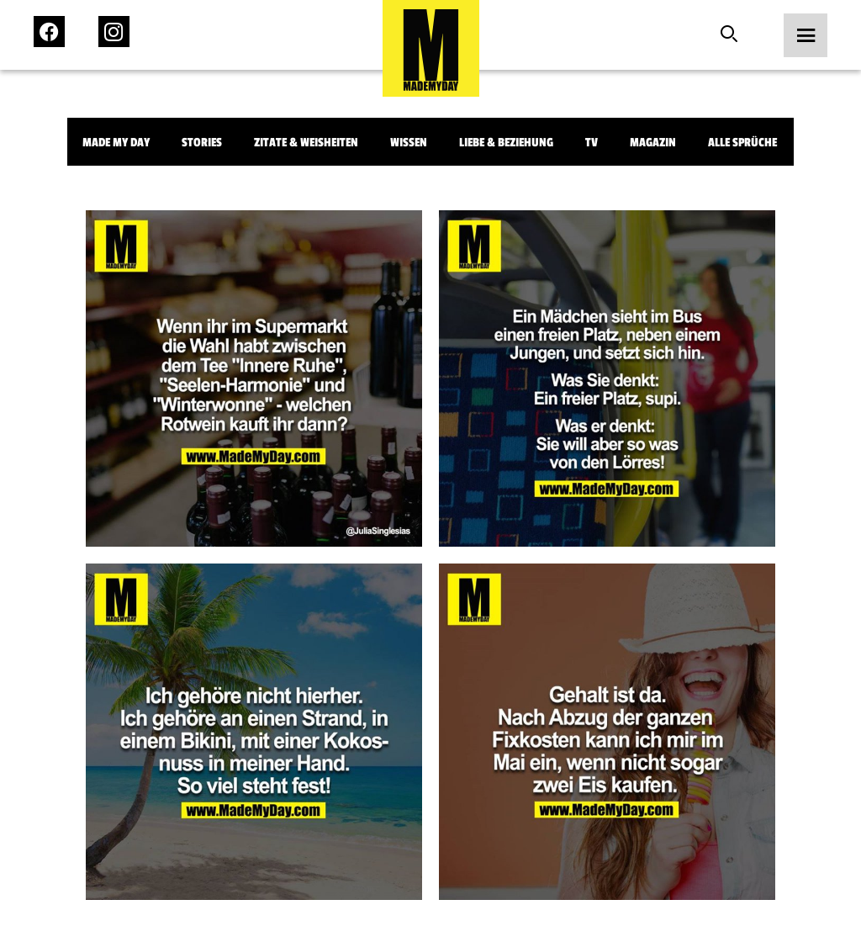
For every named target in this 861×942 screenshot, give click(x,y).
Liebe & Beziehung (506, 142)
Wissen (408, 142)
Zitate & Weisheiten (306, 142)
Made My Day (116, 142)
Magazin (653, 142)
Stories (202, 142)
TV (591, 142)
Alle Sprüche (742, 142)
